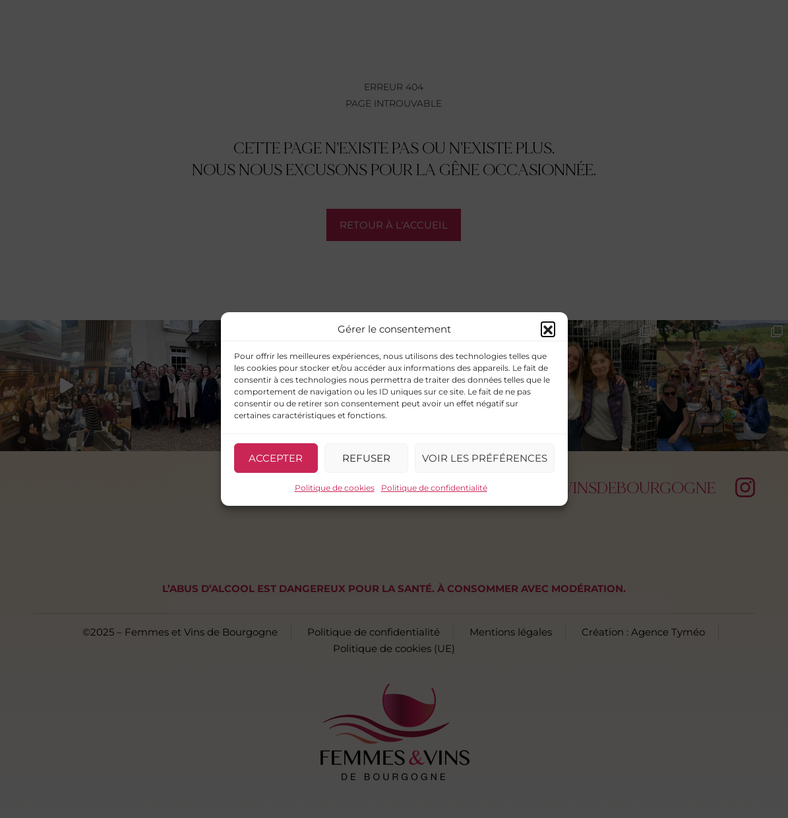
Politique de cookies (335, 488)
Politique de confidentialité (434, 488)
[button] (548, 328)
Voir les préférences (484, 458)
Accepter (276, 458)
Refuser (366, 458)
